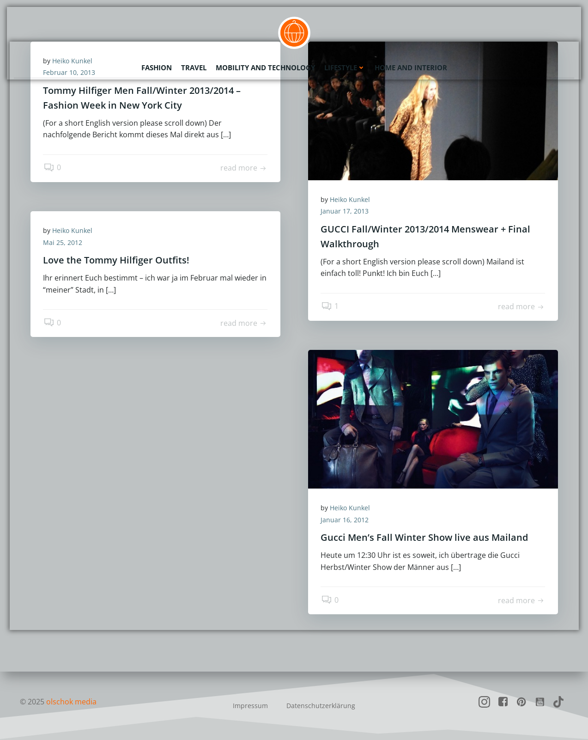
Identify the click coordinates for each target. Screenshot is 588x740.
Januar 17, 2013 (346, 212)
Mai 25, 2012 (64, 243)
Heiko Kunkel (351, 200)
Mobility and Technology (265, 67)
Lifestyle (344, 67)
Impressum (250, 705)
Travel (193, 67)
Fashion (156, 67)
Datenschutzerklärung (320, 705)
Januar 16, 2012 (346, 520)
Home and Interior (411, 67)
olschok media (72, 702)
